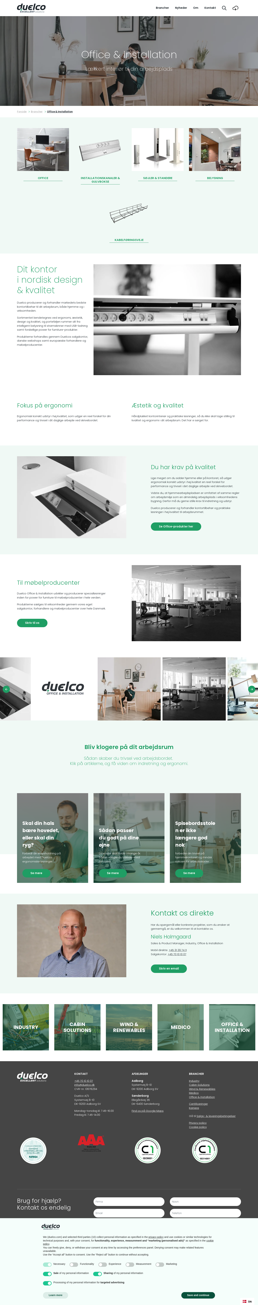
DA (247, 1301)
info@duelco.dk (84, 1085)
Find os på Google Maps (148, 1111)
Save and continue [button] (198, 1295)
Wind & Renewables (202, 1089)
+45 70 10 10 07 (177, 954)
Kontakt (210, 8)
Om (195, 8)
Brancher (162, 8)
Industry (194, 1081)
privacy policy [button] (156, 1237)
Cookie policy (198, 1127)
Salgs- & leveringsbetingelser (216, 1116)
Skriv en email (169, 968)
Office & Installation (202, 1097)
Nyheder (181, 8)
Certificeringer (198, 1104)
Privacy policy (198, 1123)
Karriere (194, 1108)
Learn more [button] (55, 1295)
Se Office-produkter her (176, 526)
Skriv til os (32, 623)
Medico (194, 1093)
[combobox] (247, 1301)
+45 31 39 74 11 (178, 950)
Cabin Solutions (199, 1085)
